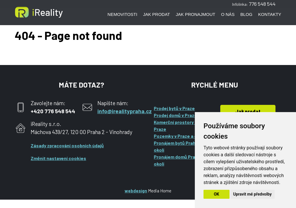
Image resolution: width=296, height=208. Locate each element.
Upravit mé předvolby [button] (252, 194)
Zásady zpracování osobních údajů (67, 145)
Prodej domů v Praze (175, 115)
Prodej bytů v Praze (174, 108)
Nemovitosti (122, 14)
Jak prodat (156, 14)
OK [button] (216, 194)
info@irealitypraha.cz (124, 111)
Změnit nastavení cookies (58, 158)
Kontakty (269, 14)
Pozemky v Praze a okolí (179, 136)
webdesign (136, 190)
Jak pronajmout (195, 14)
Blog (246, 14)
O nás (228, 14)
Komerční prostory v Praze (175, 125)
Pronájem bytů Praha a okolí (177, 146)
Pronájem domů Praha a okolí (179, 160)
